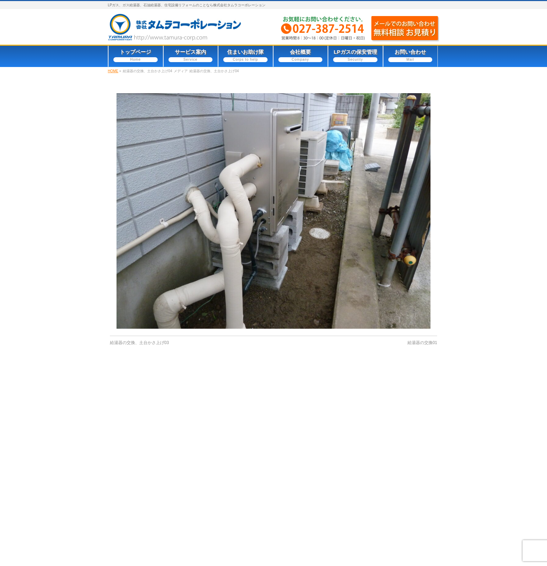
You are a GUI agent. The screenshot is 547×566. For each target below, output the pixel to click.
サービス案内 (302, 462)
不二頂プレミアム (308, 530)
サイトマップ (192, 433)
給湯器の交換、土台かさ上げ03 (139, 342)
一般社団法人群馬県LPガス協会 (324, 520)
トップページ (302, 452)
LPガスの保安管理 (308, 491)
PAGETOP (423, 375)
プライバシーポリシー (139, 433)
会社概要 (297, 481)
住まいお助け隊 (305, 472)
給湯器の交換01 (422, 342)
